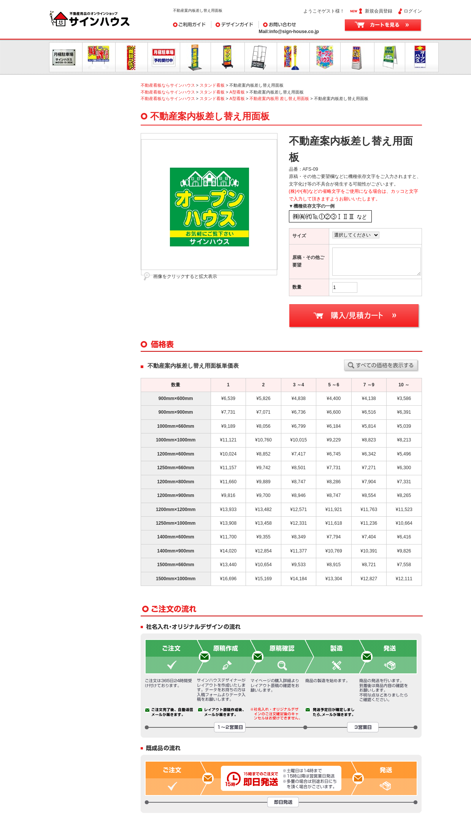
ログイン (413, 11)
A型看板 (236, 92)
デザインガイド (235, 24)
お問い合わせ (297, 24)
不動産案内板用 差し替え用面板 (279, 98)
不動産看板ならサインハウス (168, 85)
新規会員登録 (378, 11)
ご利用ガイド (192, 24)
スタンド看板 (212, 85)
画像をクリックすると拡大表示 (185, 276)
